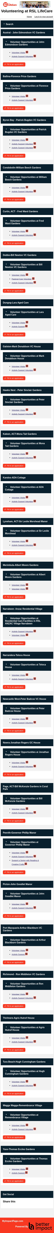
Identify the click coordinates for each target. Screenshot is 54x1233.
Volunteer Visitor (18, 52)
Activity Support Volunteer (22, 56)
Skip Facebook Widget (24, 1203)
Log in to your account (44, 17)
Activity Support (18, 326)
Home (29, 17)
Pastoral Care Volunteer (22, 279)
